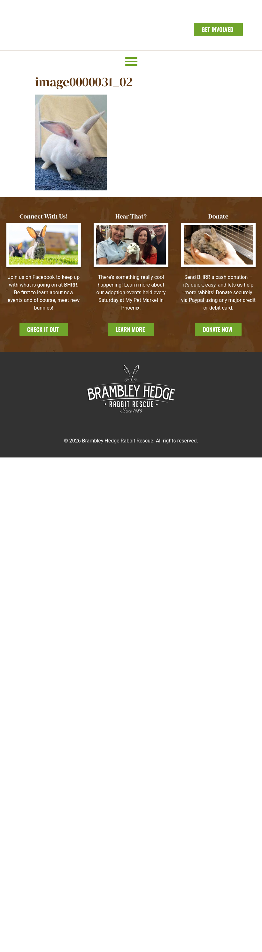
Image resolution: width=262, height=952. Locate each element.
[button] (131, 61)
